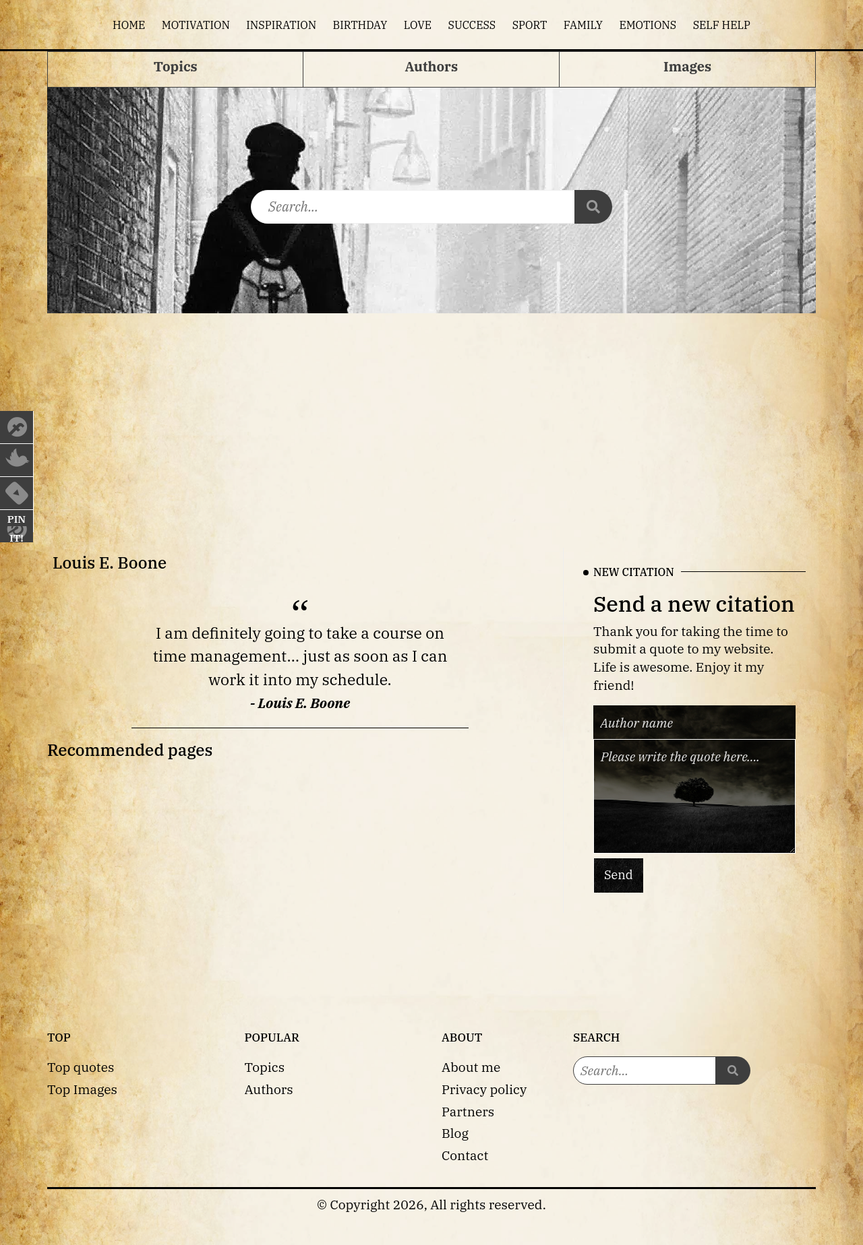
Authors (269, 1089)
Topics (265, 1066)
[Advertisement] (431, 414)
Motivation (196, 25)
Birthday (360, 25)
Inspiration (281, 25)
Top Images (82, 1089)
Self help (721, 25)
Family (583, 25)
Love (418, 25)
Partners (468, 1111)
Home (129, 25)
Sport (529, 25)
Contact (465, 1155)
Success (472, 25)
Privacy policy (484, 1089)
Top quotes (80, 1066)
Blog (455, 1132)
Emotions (647, 25)
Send (618, 875)
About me (471, 1066)
